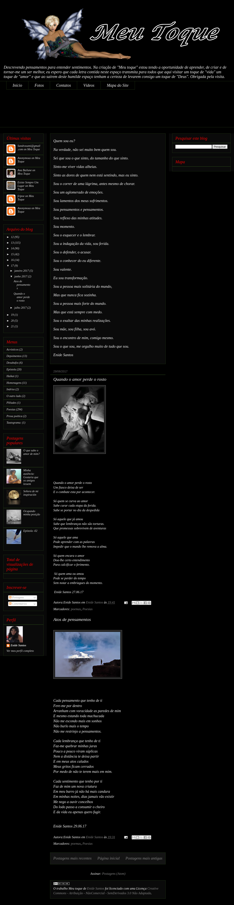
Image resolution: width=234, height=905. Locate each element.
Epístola (11, 369)
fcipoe (20, 196)
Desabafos (13, 362)
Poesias (87, 609)
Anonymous (24, 158)
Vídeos (88, 85)
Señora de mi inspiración (30, 493)
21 (13, 326)
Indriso (11, 389)
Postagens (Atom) (113, 873)
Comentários (18, 603)
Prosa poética (14, 416)
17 (13, 265)
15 (13, 254)
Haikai (10, 376)
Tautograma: (14, 422)
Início (17, 85)
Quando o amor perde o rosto (79, 379)
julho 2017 (20, 307)
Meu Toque (33, 149)
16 (13, 260)
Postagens (16, 597)
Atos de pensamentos (72, 619)
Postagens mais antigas (144, 858)
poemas (76, 609)
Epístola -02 (30, 530)
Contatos (63, 85)
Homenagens (14, 382)
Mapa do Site (118, 85)
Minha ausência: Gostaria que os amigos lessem (30, 477)
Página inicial (108, 858)
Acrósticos (13, 349)
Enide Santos (95, 888)
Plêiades (11, 402)
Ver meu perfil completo (20, 650)
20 (13, 320)
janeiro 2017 (22, 270)
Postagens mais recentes (72, 858)
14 (13, 248)
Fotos (39, 85)
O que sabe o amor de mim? (31, 452)
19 (13, 314)
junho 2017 (21, 276)
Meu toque (75, 888)
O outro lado (14, 396)
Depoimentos (14, 356)
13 (13, 242)
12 (13, 237)
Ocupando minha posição (31, 513)
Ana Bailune (24, 170)
